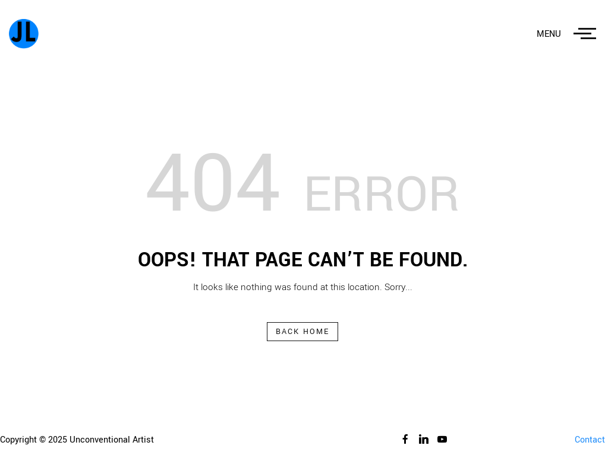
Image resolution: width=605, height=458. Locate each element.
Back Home (303, 331)
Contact (590, 440)
